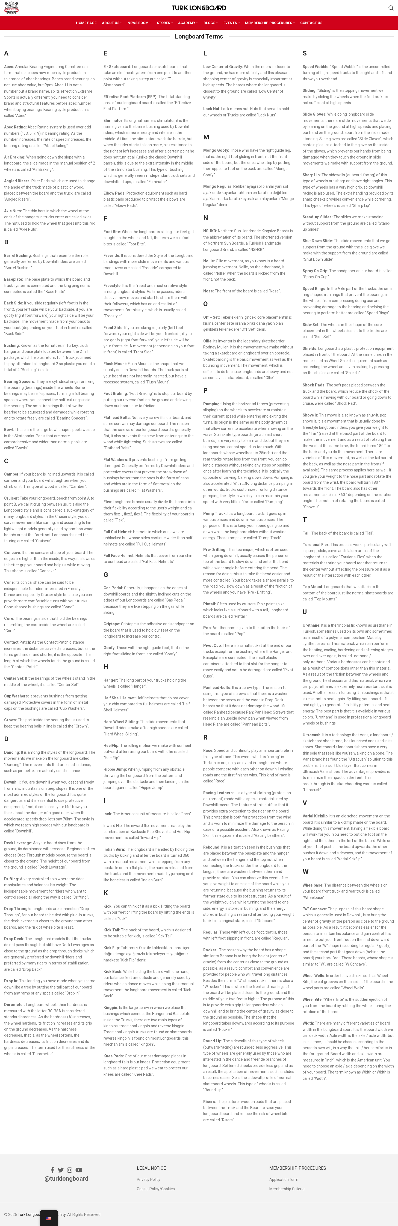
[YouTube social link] (79, 1170)
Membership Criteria (287, 1189)
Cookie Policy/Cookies (156, 1189)
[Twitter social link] (60, 1170)
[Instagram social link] (69, 1170)
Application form (283, 1179)
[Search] (391, 7)
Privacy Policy (148, 1179)
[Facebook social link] (52, 1170)
